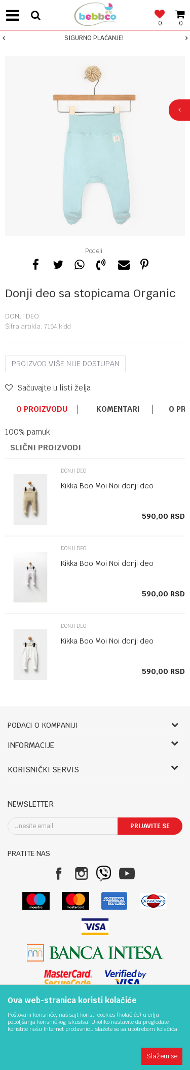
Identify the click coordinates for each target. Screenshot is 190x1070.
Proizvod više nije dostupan (65, 363)
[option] (95, 38)
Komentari (118, 409)
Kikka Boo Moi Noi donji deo (107, 485)
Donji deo (22, 316)
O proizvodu (41, 409)
